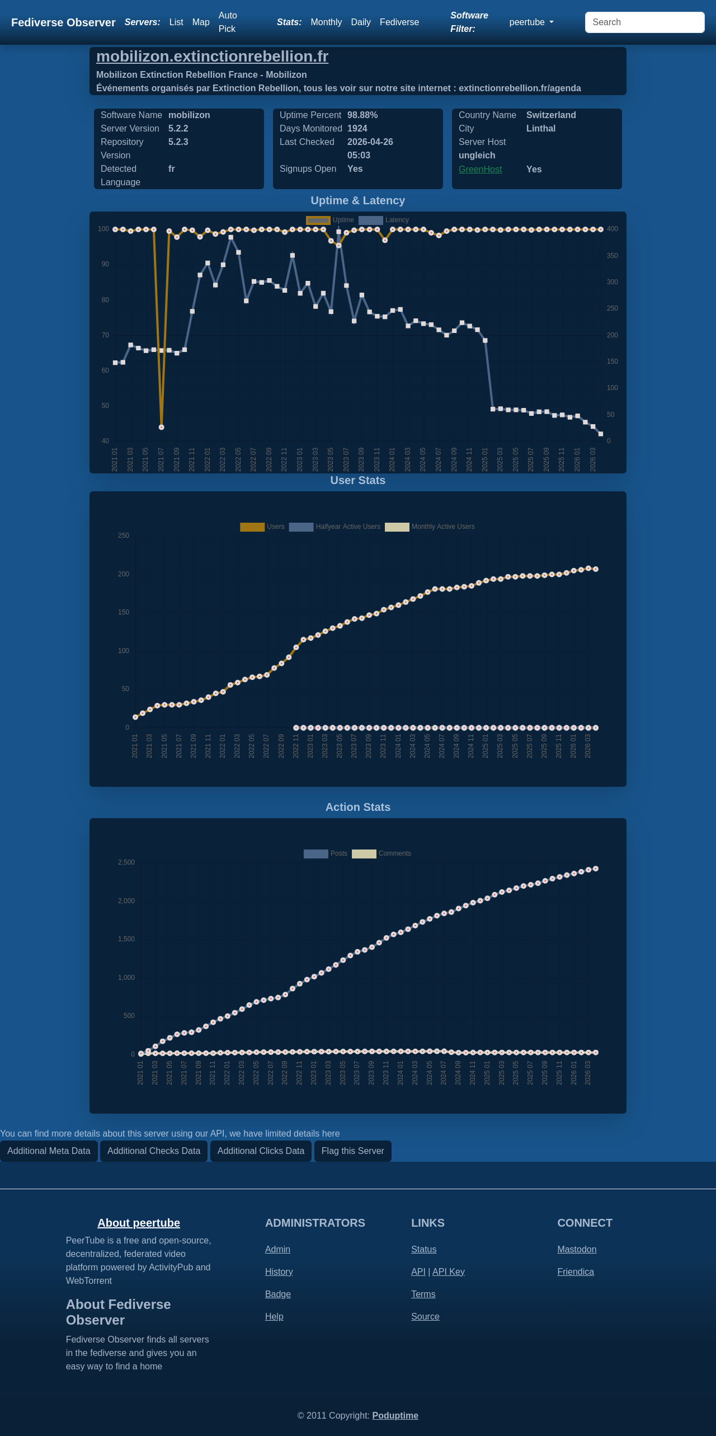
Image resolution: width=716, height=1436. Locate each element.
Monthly (326, 22)
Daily (361, 22)
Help (274, 1316)
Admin (277, 1249)
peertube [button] (529, 22)
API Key (448, 1272)
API (418, 1272)
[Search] (645, 22)
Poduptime (395, 1415)
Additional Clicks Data (261, 1151)
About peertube (138, 1223)
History (279, 1272)
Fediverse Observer (63, 22)
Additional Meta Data (49, 1151)
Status (423, 1249)
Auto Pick (228, 22)
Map (201, 22)
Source (425, 1316)
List (176, 22)
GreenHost (480, 169)
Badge (278, 1294)
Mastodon (576, 1249)
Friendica (575, 1272)
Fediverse (399, 22)
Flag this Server (353, 1151)
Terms (423, 1294)
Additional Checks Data (153, 1151)
